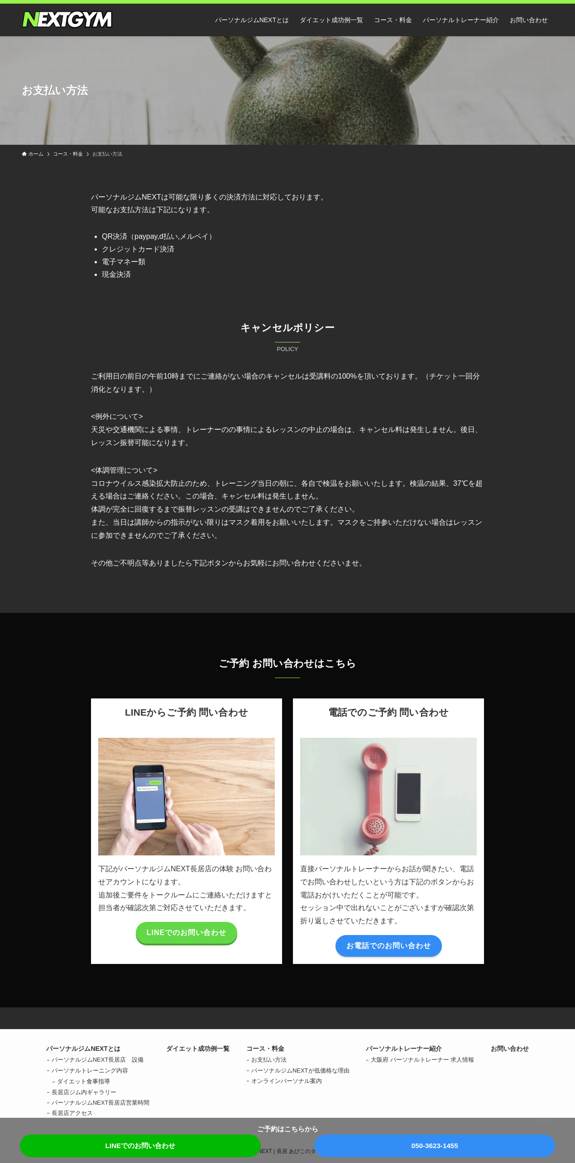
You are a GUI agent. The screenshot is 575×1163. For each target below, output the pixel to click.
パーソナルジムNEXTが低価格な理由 (300, 1070)
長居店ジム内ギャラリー (84, 1092)
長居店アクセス (72, 1113)
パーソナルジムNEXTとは (83, 1048)
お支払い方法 (269, 1059)
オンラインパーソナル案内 (286, 1081)
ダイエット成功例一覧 (198, 1048)
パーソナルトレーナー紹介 (404, 1048)
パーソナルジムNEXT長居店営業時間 (101, 1102)
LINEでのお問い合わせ (140, 1145)
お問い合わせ (510, 1048)
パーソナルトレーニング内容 (90, 1070)
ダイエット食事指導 (83, 1081)
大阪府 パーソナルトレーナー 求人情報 (422, 1059)
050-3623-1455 (434, 1145)
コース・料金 (265, 1048)
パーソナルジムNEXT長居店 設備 (98, 1059)
